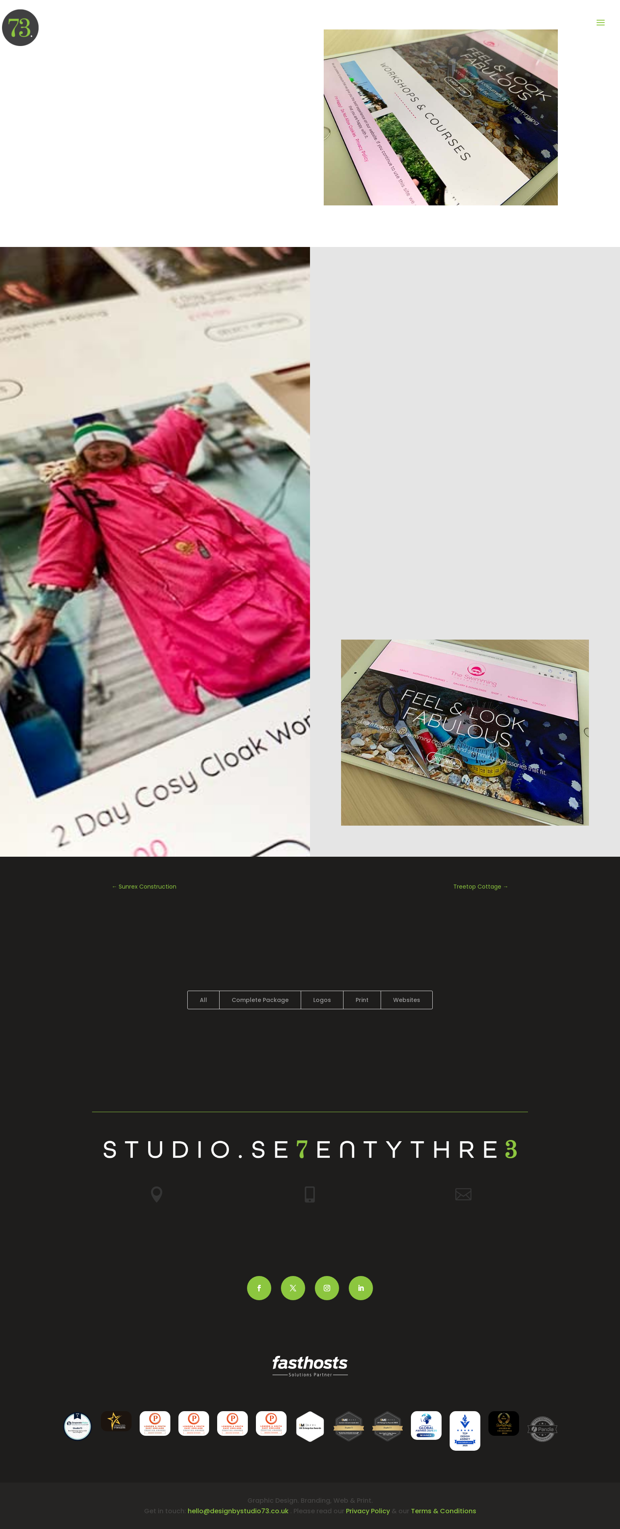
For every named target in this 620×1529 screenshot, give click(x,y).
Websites (406, 1000)
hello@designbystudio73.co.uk (238, 1511)
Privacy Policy (368, 1511)
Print (362, 1000)
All (203, 1000)
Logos (322, 1000)
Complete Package (260, 1000)
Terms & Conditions (443, 1511)
